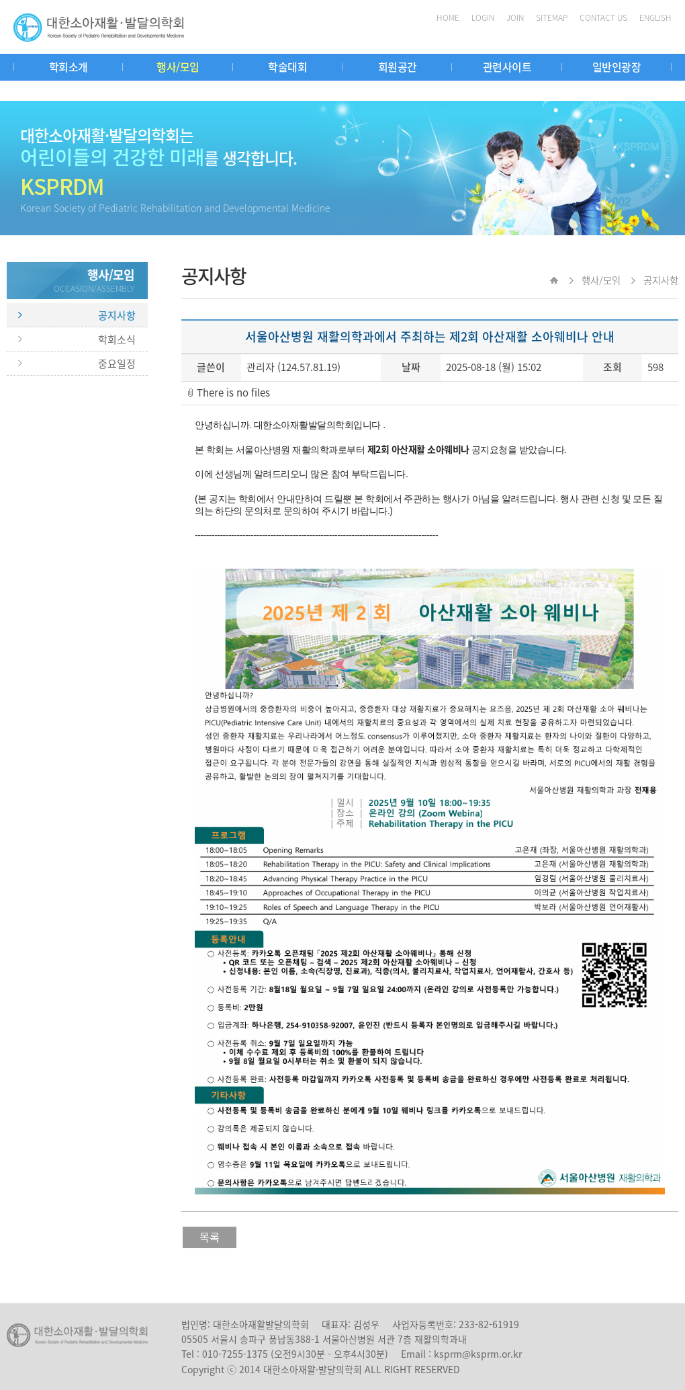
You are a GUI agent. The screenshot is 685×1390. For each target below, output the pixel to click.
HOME (448, 17)
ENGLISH (655, 17)
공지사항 (117, 315)
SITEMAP (551, 17)
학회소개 (68, 66)
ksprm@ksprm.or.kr (478, 1353)
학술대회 (287, 66)
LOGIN (482, 17)
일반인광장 (616, 66)
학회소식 (117, 339)
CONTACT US (603, 17)
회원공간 (397, 66)
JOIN (515, 17)
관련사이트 (507, 66)
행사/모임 (177, 66)
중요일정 (117, 363)
